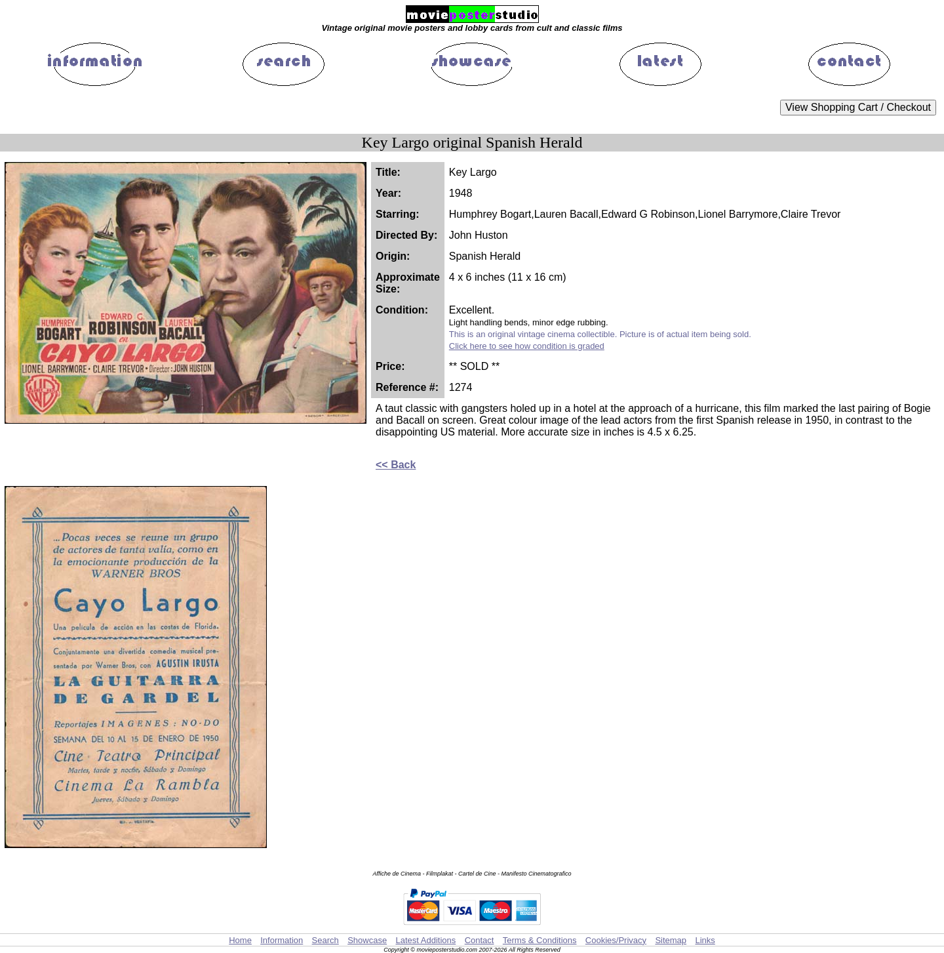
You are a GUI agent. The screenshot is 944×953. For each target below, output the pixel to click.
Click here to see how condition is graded (526, 346)
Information (281, 940)
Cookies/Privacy (615, 940)
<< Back (396, 464)
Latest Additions (425, 940)
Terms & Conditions (540, 940)
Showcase (367, 940)
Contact (479, 940)
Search (325, 940)
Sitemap (670, 940)
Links (705, 940)
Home (240, 940)
